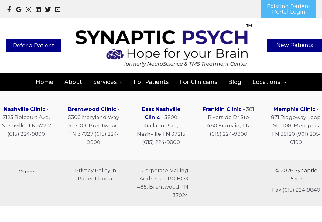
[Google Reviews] (19, 9)
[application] (120, 82)
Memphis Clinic (294, 109)
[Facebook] (9, 9)
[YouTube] (58, 9)
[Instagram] (29, 9)
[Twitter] (48, 9)
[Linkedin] (38, 9)
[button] (288, 9)
